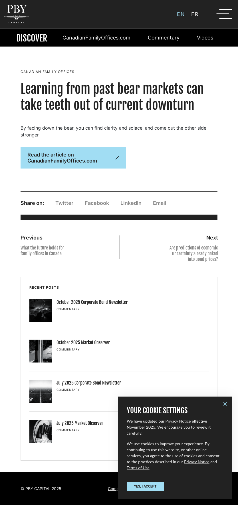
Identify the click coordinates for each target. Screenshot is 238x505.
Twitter (64, 203)
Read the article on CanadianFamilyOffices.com (73, 158)
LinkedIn (131, 203)
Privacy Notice (178, 421)
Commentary (163, 38)
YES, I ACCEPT (145, 486)
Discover (31, 38)
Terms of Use (138, 467)
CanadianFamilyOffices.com (96, 38)
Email (159, 203)
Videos (205, 38)
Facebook (97, 203)
